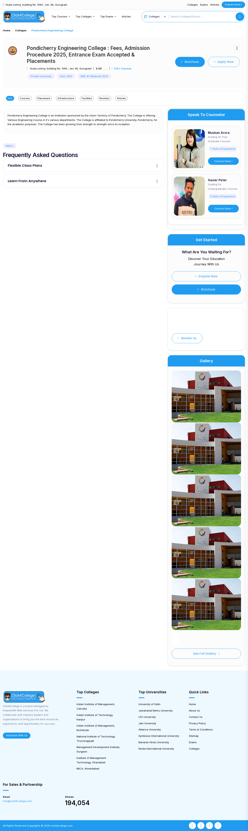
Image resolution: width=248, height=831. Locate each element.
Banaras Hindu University (154, 742)
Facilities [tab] (87, 98)
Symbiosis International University (159, 735)
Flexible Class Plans (25, 165)
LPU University (147, 716)
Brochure (190, 62)
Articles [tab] (121, 98)
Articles (214, 4)
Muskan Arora (219, 133)
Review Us (187, 338)
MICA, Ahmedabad (88, 768)
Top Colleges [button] (84, 16)
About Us (194, 710)
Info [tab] (10, 98)
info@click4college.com (17, 801)
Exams (204, 4)
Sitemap (194, 735)
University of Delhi (149, 704)
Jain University (147, 723)
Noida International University (156, 748)
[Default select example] (158, 17)
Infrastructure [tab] (66, 98)
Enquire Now (206, 276)
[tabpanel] (83, 121)
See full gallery (206, 653)
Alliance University (150, 729)
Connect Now (223, 161)
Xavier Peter (217, 180)
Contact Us (195, 716)
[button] (175, 634)
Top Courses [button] (60, 16)
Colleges (192, 4)
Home (6, 30)
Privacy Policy (197, 723)
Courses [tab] (25, 98)
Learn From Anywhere (27, 180)
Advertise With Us (16, 735)
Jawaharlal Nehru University (156, 710)
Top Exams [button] (107, 16)
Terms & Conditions (201, 729)
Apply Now (223, 62)
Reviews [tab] (104, 98)
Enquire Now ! (233, 4)
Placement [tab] (43, 98)
